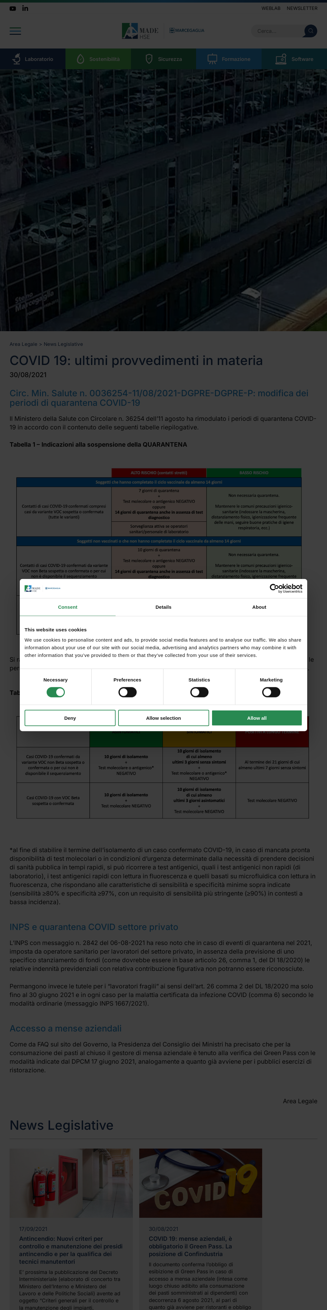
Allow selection (163, 717)
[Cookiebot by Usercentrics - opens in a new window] (274, 588)
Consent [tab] (68, 607)
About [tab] (259, 607)
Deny (70, 717)
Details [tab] (163, 607)
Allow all (257, 717)
